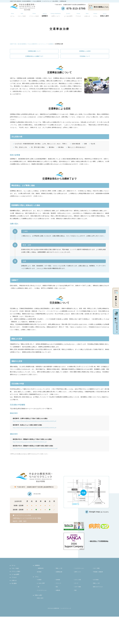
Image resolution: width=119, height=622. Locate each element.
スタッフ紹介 (21, 14)
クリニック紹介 (34, 14)
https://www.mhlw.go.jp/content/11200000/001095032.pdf (30, 442)
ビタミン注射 (78, 582)
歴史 (57, 590)
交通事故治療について (34, 51)
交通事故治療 (60, 573)
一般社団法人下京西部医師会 (98, 541)
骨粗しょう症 (60, 569)
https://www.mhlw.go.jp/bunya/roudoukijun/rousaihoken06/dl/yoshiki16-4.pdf (36, 448)
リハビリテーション (80, 569)
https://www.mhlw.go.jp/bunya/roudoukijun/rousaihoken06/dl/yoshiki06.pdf (35, 428)
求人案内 (14, 585)
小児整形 (39, 582)
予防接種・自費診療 (99, 573)
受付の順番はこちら (99, 7)
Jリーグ (76, 586)
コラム (95, 14)
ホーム (12, 14)
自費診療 (58, 594)
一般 (38, 590)
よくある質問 (68, 14)
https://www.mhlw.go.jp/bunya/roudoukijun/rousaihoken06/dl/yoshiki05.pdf (35, 421)
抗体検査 (58, 582)
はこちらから (96, 512)
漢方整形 (39, 573)
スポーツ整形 (97, 569)
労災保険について (84, 56)
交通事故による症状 (85, 51)
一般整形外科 (41, 569)
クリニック (59, 586)
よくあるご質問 (41, 586)
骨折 (75, 594)
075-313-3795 (34, 494)
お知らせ (87, 14)
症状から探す (104, 14)
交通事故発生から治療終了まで (34, 56)
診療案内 (45, 14)
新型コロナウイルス (99, 590)
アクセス (78, 14)
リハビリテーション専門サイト (116, 321)
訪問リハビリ (56, 14)
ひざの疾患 (96, 582)
